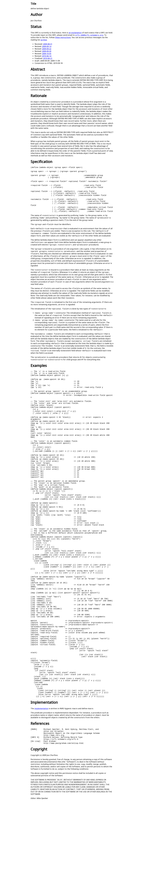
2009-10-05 (46, 53)
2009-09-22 (46, 49)
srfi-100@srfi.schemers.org (89, 35)
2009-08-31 (47, 44)
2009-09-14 (46, 46)
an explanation (75, 32)
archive (44, 40)
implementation (41, 783)
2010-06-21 (47, 58)
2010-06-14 (46, 56)
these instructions (63, 37)
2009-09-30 (46, 51)
